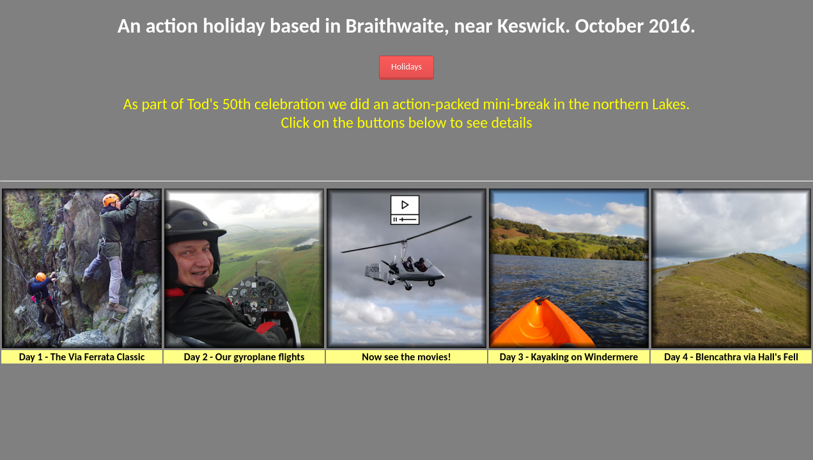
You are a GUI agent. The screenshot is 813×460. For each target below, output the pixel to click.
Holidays (406, 66)
